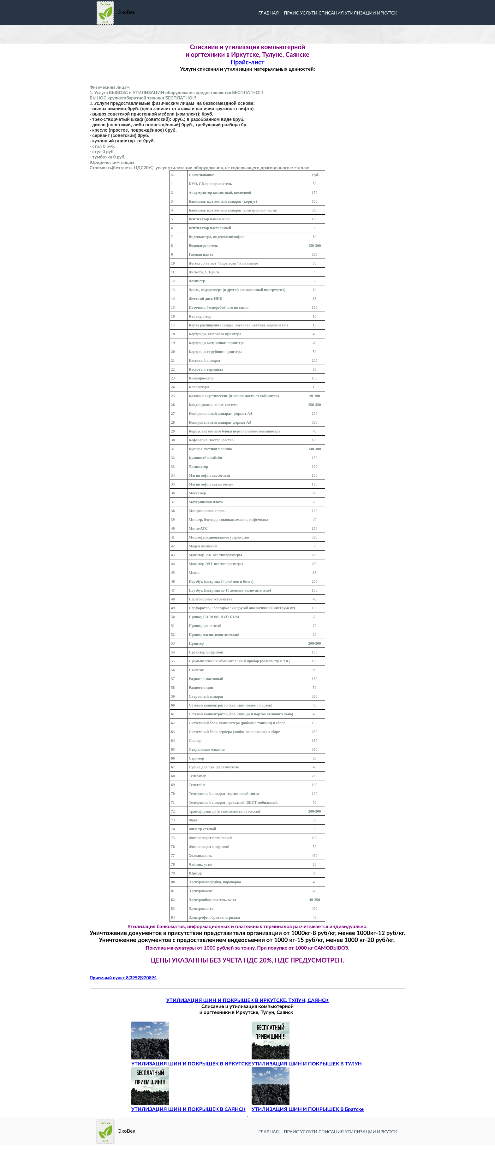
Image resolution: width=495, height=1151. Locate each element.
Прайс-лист (247, 62)
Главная (268, 1131)
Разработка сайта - (22, 1148)
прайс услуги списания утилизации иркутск (340, 1131)
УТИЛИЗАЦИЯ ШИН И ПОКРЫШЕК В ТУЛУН (307, 1060)
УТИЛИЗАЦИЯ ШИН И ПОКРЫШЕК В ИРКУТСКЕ (191, 1060)
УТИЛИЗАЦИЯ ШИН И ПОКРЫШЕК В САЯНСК (188, 1106)
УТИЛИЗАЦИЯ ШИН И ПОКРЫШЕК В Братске (308, 1106)
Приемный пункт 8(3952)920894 (123, 977)
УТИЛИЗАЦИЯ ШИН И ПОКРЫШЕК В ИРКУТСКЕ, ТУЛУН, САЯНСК (247, 1000)
